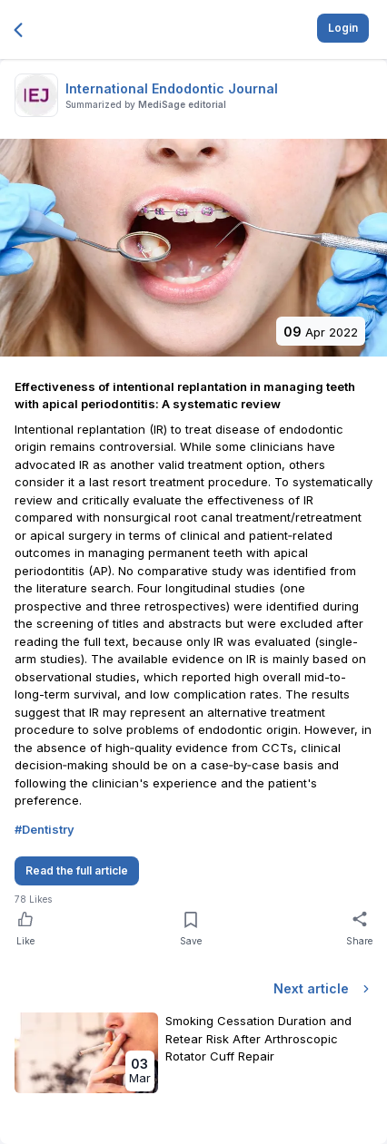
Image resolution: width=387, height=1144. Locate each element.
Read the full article (76, 870)
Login (343, 27)
